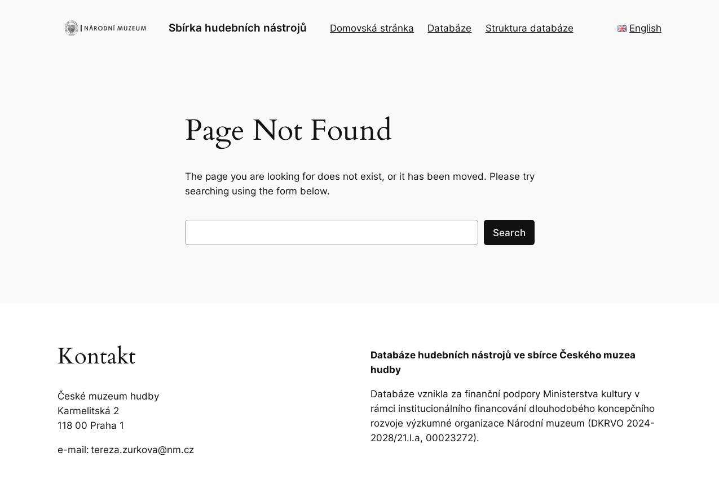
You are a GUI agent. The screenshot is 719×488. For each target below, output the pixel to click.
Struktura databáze (530, 28)
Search (509, 232)
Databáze (449, 28)
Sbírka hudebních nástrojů (238, 27)
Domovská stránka (372, 28)
